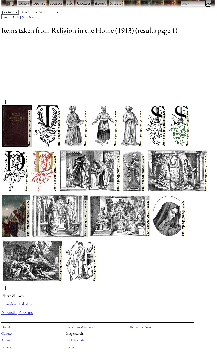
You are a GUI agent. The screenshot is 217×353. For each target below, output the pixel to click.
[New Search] (30, 16)
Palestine (26, 304)
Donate (6, 326)
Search (115, 3)
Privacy (6, 347)
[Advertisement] (105, 69)
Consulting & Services (80, 326)
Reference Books (141, 326)
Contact (6, 333)
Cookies (83, 3)
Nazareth (9, 312)
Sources (55, 3)
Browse (39, 3)
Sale (69, 3)
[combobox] (193, 3)
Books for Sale (75, 340)
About (100, 3)
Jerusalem (9, 304)
